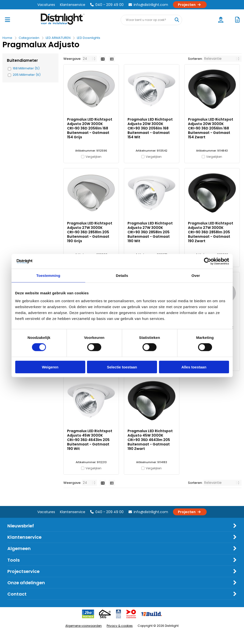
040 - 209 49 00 (107, 4)
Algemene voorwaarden (83, 626)
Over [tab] (195, 275)
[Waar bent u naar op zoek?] (177, 20)
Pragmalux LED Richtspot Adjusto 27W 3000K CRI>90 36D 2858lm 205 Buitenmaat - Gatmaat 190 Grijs (89, 232)
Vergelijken (93, 157)
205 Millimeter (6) (27, 75)
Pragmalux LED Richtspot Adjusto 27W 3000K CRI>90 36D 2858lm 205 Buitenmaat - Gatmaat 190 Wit (150, 232)
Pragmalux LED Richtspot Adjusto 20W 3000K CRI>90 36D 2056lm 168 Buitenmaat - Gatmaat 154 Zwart (210, 128)
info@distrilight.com (148, 4)
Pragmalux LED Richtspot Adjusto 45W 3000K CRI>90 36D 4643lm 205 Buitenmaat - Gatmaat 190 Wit (89, 439)
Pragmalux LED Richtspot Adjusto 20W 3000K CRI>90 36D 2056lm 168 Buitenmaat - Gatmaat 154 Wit (150, 128)
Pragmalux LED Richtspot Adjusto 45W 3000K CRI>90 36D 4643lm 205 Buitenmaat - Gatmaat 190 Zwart (150, 439)
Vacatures (46, 4)
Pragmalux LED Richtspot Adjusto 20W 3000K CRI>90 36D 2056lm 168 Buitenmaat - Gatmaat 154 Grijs (89, 128)
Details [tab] (122, 275)
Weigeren (50, 367)
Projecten (190, 4)
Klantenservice (72, 4)
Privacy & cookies (120, 626)
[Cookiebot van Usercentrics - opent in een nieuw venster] (207, 261)
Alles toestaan (193, 367)
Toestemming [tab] (48, 275)
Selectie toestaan (122, 367)
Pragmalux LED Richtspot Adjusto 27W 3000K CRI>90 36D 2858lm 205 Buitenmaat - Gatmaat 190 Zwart (210, 232)
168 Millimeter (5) (26, 68)
